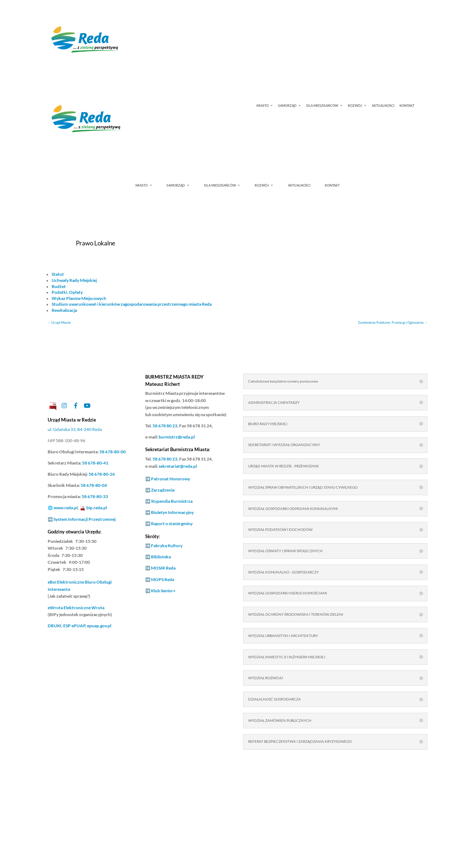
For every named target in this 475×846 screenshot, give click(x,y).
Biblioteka (161, 556)
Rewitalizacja (64, 310)
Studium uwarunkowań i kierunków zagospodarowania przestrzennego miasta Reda (132, 304)
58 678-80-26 (101, 474)
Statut (58, 274)
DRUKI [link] (54, 625)
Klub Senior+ (163, 590)
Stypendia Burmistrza (172, 501)
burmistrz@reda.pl (177, 437)
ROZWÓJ (355, 106)
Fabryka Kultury (166, 545)
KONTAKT (407, 106)
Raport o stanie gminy (172, 523)
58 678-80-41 (95, 463)
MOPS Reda (162, 579)
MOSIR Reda (163, 568)
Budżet (59, 286)
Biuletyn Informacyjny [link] (172, 512)
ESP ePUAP (74, 625)
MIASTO (262, 106)
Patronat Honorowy (170, 478)
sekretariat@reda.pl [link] (178, 466)
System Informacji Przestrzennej (84, 519)
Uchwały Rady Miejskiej (74, 280)
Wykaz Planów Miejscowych (79, 298)
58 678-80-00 (112, 451)
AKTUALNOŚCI (383, 106)
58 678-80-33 (95, 496)
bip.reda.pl (96, 507)
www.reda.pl (65, 507)
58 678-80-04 (94, 485)
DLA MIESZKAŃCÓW (322, 106)
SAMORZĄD (287, 106)
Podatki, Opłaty (67, 292)
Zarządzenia (162, 490)
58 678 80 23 (164, 425)
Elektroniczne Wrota (76, 607)
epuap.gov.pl (99, 625)
